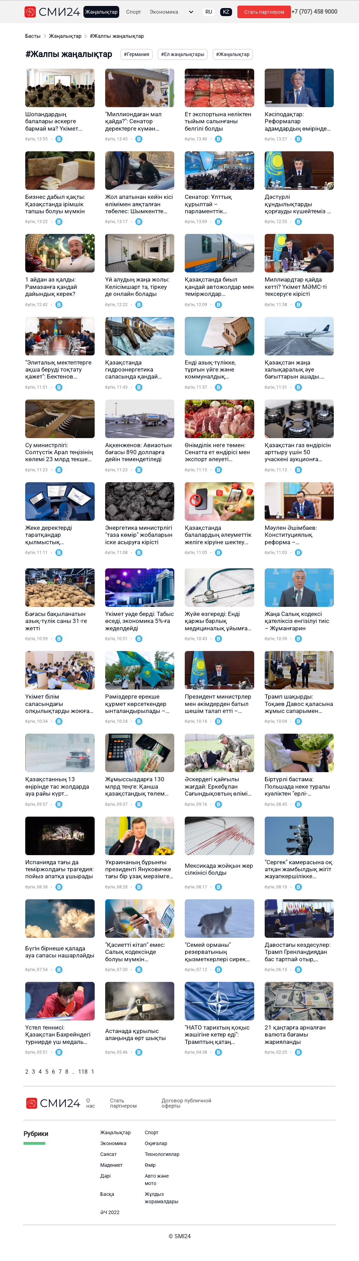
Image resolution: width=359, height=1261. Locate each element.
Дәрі (105, 1176)
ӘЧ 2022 (110, 1212)
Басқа (107, 1194)
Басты (33, 36)
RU (208, 12)
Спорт (133, 12)
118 (83, 1071)
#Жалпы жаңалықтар (117, 36)
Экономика (164, 12)
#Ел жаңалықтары (182, 54)
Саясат (108, 1154)
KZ (226, 12)
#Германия (136, 54)
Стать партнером (264, 12)
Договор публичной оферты (184, 1103)
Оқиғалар (156, 1143)
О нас (90, 1103)
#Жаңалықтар (233, 54)
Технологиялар (162, 1154)
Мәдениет (111, 1165)
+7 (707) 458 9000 (314, 12)
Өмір (150, 1165)
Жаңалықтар (101, 12)
